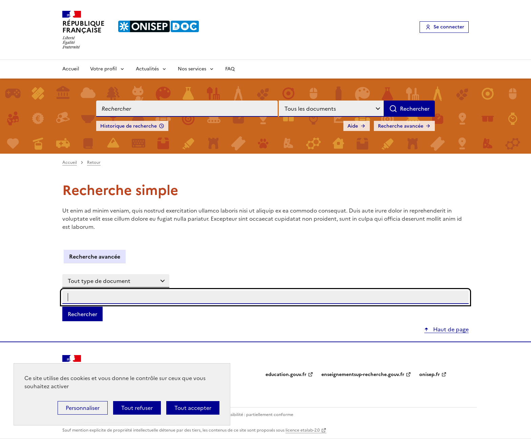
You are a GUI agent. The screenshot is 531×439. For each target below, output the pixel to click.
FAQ (230, 68)
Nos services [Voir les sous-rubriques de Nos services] (192, 68)
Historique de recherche (128, 126)
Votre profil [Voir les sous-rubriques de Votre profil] (103, 68)
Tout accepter (192, 408)
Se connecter (448, 26)
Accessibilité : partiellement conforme (256, 415)
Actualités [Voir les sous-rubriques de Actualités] (147, 68)
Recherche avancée (400, 126)
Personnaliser (83, 408)
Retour (94, 162)
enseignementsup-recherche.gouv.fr (362, 374)
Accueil (70, 68)
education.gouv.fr (286, 374)
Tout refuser (137, 408)
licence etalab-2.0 (302, 430)
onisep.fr (429, 374)
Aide (352, 126)
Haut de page (450, 329)
